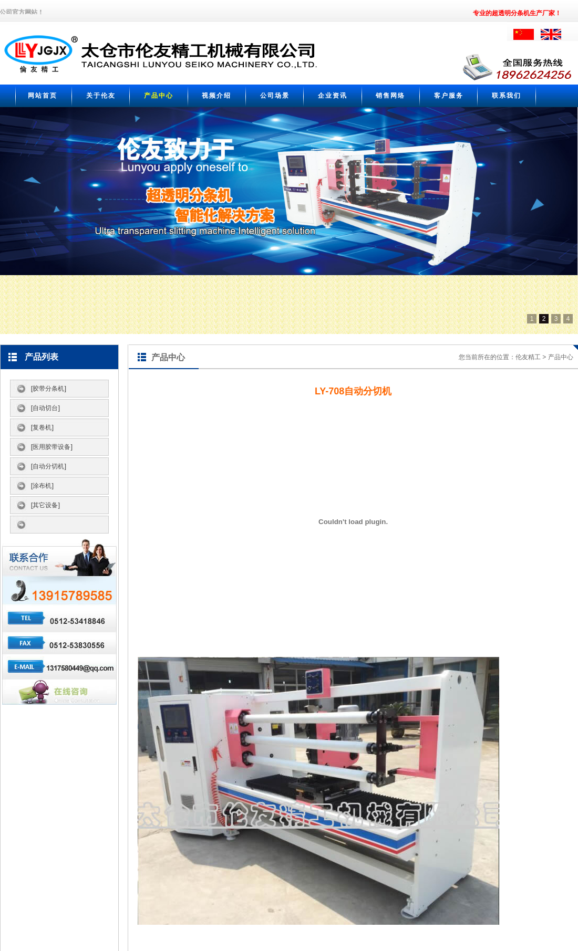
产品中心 (158, 95)
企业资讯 (332, 95)
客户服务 (448, 95)
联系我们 (506, 95)
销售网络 (390, 95)
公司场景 (275, 95)
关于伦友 (101, 95)
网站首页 (42, 95)
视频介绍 (216, 95)
